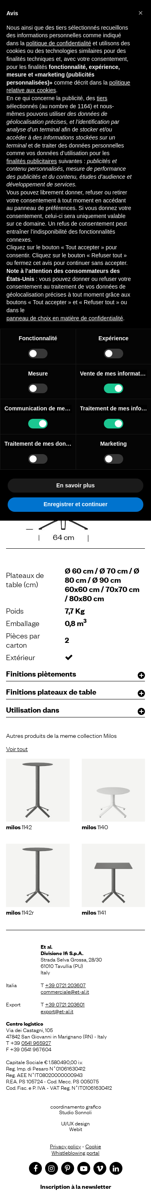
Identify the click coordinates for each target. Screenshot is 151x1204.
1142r (20, 911)
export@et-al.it (57, 1011)
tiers (102, 98)
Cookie (93, 1146)
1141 (94, 911)
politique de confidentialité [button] (58, 43)
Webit (75, 1129)
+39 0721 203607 (65, 985)
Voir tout (17, 748)
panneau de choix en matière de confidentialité (64, 318)
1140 (95, 826)
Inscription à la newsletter (75, 1186)
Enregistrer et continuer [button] (75, 504)
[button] (140, 12)
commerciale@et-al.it (65, 991)
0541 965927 (36, 1042)
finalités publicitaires (31, 161)
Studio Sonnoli (75, 1112)
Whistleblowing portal (75, 1152)
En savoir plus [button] (75, 485)
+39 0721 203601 (65, 1004)
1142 (19, 826)
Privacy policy (65, 1146)
